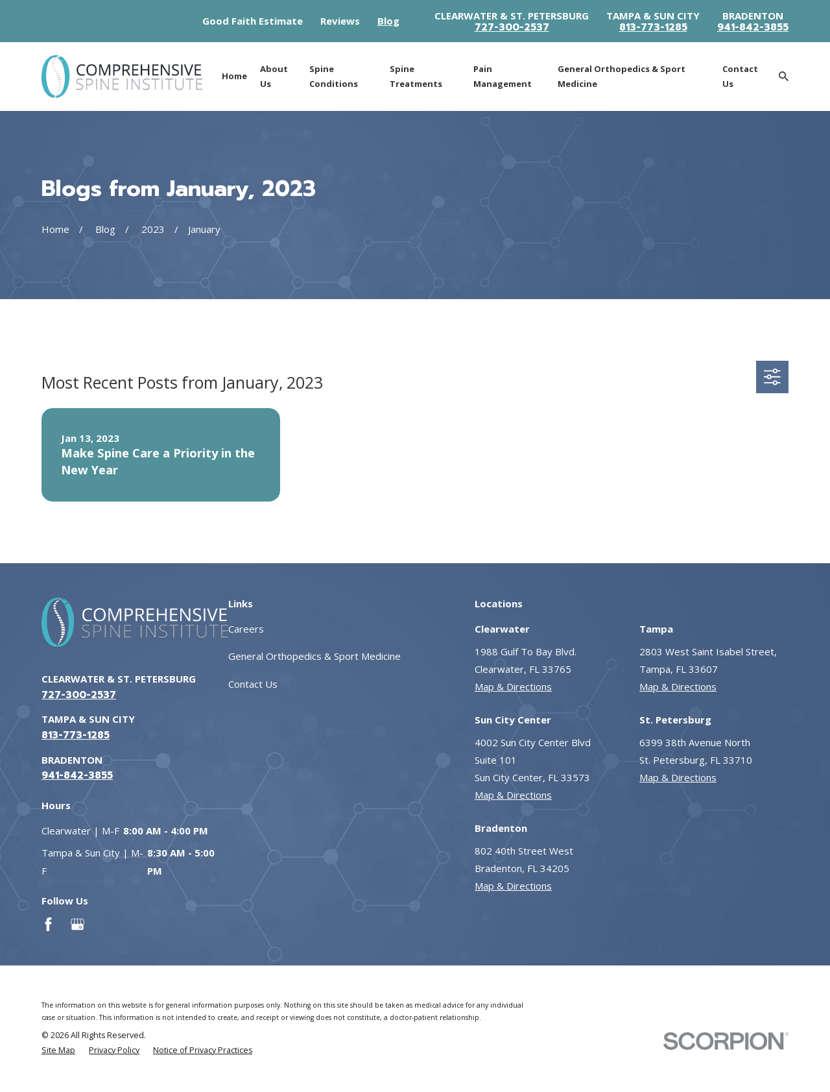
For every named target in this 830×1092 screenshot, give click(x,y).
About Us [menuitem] (274, 76)
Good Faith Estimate (252, 20)
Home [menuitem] (234, 76)
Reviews (340, 20)
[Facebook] (48, 924)
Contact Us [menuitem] (740, 76)
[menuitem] (58, 1050)
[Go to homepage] (122, 77)
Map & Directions (513, 686)
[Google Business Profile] (77, 924)
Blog (388, 20)
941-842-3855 (752, 27)
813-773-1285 (653, 27)
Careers (246, 628)
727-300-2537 (512, 27)
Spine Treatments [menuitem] (416, 76)
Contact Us (253, 683)
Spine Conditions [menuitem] (333, 76)
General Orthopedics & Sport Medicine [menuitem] (621, 76)
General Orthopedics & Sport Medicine (314, 655)
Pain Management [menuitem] (502, 76)
